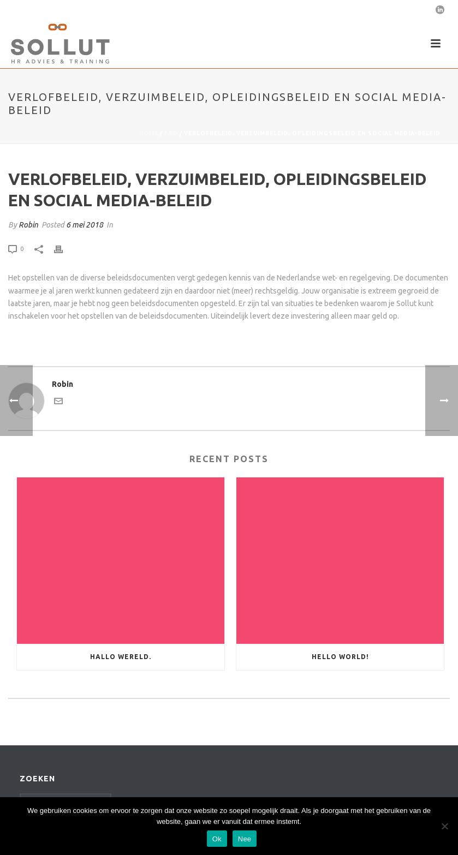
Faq (171, 133)
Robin (28, 224)
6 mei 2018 (84, 224)
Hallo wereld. (120, 656)
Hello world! (340, 656)
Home (148, 133)
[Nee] (444, 826)
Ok (217, 839)
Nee (245, 839)
